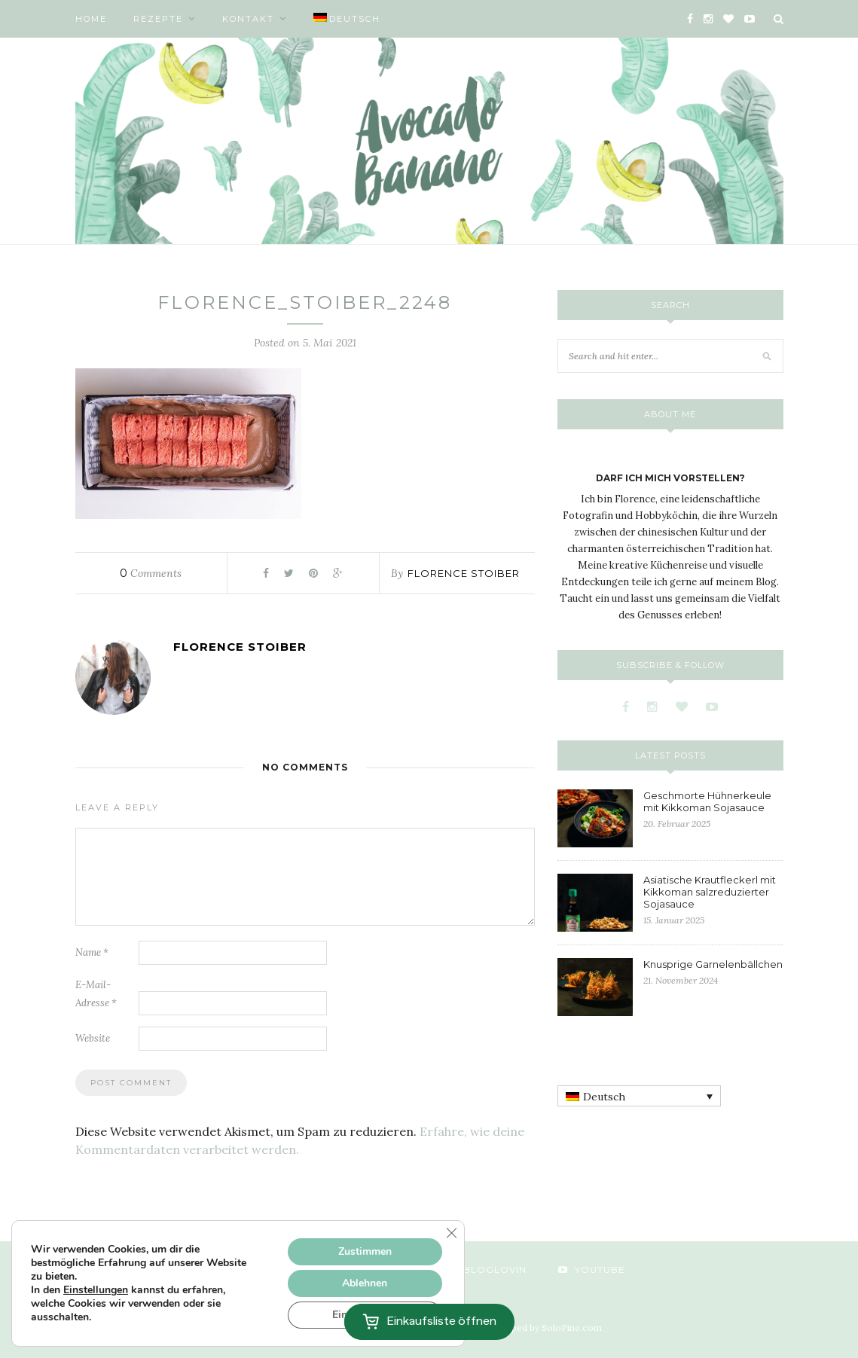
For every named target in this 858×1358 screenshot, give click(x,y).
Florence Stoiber (464, 573)
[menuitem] (346, 19)
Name (91, 952)
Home (91, 19)
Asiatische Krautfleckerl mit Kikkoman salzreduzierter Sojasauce (709, 892)
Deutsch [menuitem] (604, 1096)
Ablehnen (364, 1283)
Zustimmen (365, 1251)
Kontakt (248, 19)
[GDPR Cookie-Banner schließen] (451, 1233)
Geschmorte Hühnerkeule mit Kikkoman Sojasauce (707, 801)
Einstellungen (95, 1290)
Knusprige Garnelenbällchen (713, 964)
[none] (639, 1095)
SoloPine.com (572, 1327)
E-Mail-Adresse (96, 993)
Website (92, 1038)
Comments (151, 573)
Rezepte (158, 19)
